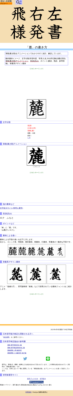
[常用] (29, 125)
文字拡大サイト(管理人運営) (11, 208)
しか (29, 137)
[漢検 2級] (30, 130)
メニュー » (4, 3)
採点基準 (6, 337)
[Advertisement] (36, 83)
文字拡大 (43, 379)
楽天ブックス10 (32, 379)
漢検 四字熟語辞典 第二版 (16, 348)
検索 (19, 2)
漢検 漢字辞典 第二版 (14, 345)
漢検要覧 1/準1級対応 (14, 350)
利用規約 (28, 392)
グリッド (37, 166)
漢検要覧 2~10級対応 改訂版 (16, 353)
